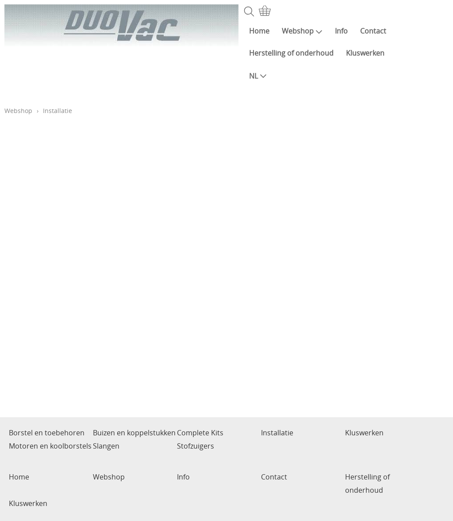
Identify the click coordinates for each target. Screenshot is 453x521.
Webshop (302, 31)
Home (259, 31)
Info (341, 31)
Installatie (277, 433)
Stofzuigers (195, 446)
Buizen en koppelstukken (134, 433)
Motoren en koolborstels (50, 446)
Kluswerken (365, 53)
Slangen (106, 446)
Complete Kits (200, 433)
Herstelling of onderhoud (291, 53)
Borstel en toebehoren (46, 433)
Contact (373, 31)
